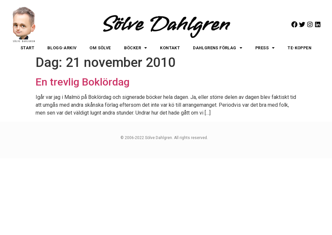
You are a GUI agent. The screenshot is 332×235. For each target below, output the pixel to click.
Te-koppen (299, 47)
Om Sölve (100, 47)
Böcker (135, 48)
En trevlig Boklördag (83, 82)
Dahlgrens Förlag (217, 48)
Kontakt (170, 47)
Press (265, 48)
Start (27, 47)
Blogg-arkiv (61, 47)
